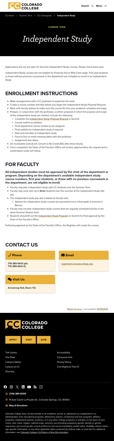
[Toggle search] (87, 6)
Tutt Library (11, 352)
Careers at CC (12, 366)
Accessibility (63, 352)
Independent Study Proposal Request (49, 118)
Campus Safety (13, 362)
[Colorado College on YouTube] (29, 387)
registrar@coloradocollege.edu (77, 263)
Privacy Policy (64, 362)
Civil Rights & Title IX (68, 366)
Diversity (9, 371)
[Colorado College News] (35, 387)
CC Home (9, 15)
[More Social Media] (41, 387)
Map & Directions (18, 405)
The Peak (10, 357)
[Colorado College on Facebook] (5, 387)
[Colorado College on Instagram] (11, 387)
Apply (13, 339)
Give (44, 339)
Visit (29, 339)
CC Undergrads (44, 15)
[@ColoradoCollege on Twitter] (17, 387)
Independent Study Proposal (53, 215)
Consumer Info (64, 357)
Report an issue (74, 309)
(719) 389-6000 (17, 393)
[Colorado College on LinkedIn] (23, 387)
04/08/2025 (102, 309)
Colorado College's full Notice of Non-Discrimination (44, 432)
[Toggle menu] (101, 6)
